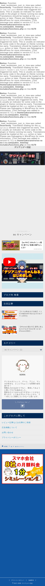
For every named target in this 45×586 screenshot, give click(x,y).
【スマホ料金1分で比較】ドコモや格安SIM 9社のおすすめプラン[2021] (30, 314)
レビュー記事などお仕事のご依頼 (16, 422)
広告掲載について (9, 427)
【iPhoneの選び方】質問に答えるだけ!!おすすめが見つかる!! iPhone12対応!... (31, 329)
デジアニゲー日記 (22, 147)
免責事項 (31, 580)
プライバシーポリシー (11, 437)
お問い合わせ (7, 432)
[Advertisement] (22, 189)
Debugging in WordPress (23, 108)
